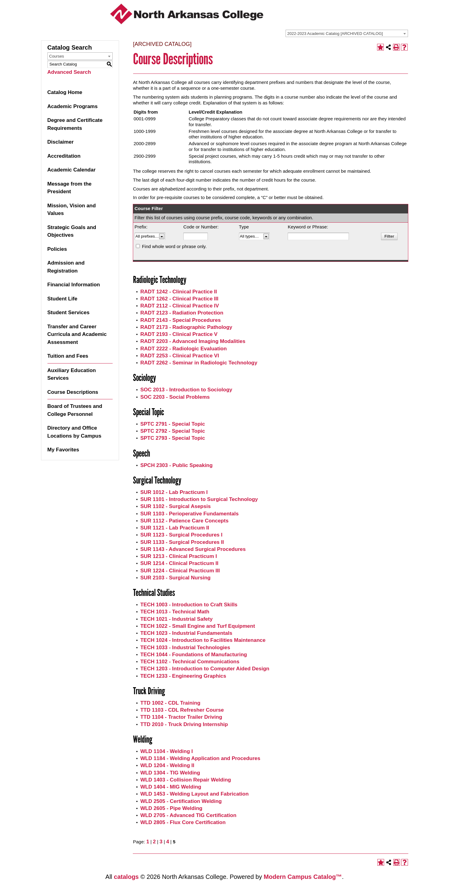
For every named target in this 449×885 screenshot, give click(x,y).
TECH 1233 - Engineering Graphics (183, 676)
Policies (57, 249)
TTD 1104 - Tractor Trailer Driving (181, 717)
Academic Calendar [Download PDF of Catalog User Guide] (71, 170)
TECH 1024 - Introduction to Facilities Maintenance (202, 640)
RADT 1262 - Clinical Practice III (179, 299)
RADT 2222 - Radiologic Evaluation (183, 349)
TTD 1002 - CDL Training (170, 703)
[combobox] (347, 33)
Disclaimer (60, 142)
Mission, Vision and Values (71, 210)
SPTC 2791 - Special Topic (172, 424)
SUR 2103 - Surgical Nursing (175, 578)
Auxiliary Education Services (71, 374)
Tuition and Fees (67, 356)
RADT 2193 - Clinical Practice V (178, 334)
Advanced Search (69, 72)
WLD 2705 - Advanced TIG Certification (188, 815)
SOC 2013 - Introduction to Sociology (186, 390)
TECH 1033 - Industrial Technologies (185, 647)
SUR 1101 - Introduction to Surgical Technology (199, 499)
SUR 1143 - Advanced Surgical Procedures (192, 549)
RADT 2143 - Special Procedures (180, 320)
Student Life (62, 299)
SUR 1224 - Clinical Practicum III (180, 571)
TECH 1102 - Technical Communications (189, 662)
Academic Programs (72, 106)
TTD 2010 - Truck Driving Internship (184, 724)
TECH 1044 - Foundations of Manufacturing (193, 654)
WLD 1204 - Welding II (167, 765)
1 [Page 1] (147, 842)
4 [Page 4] (167, 842)
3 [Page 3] (160, 842)
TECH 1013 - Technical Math (174, 612)
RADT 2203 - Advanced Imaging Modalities (192, 341)
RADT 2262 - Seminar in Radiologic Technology (198, 363)
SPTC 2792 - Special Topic (172, 431)
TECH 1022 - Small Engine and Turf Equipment (197, 626)
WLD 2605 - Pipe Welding (171, 808)
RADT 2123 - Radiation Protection (181, 313)
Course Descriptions (72, 392)
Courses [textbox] (56, 56)
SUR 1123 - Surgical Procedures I (181, 535)
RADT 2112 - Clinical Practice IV (179, 306)
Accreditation (64, 156)
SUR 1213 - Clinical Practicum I (178, 556)
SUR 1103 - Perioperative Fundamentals (189, 514)
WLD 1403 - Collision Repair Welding (185, 780)
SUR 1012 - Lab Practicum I (174, 492)
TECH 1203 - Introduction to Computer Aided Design (204, 669)
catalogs (126, 876)
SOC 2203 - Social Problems (175, 397)
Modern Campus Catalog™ (303, 876)
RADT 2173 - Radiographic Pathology (186, 327)
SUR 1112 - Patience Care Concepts (184, 521)
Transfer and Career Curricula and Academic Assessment (77, 334)
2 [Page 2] (154, 842)
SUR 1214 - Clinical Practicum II (179, 563)
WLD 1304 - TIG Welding (170, 773)
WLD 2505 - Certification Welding (181, 801)
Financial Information (73, 285)
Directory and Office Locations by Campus (74, 432)
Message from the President (69, 188)
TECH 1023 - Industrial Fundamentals (186, 633)
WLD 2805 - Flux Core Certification (183, 822)
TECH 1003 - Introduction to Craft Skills (188, 605)
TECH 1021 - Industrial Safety (176, 619)
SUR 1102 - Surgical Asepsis (175, 506)
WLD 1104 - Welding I (166, 751)
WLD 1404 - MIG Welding (170, 787)
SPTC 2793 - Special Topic (172, 438)
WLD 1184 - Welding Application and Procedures (200, 758)
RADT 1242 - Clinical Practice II (178, 292)
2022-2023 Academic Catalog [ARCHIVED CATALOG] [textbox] (335, 33)
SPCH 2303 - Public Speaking (176, 465)
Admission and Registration (66, 267)
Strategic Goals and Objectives (71, 231)
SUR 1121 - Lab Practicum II (174, 528)
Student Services (68, 312)
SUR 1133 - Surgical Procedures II (182, 542)
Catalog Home (64, 92)
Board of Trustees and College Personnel (74, 410)
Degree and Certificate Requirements (75, 124)
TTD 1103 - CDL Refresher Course (182, 710)
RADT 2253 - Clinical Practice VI (179, 356)
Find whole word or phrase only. (174, 246)
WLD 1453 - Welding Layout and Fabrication (194, 794)
